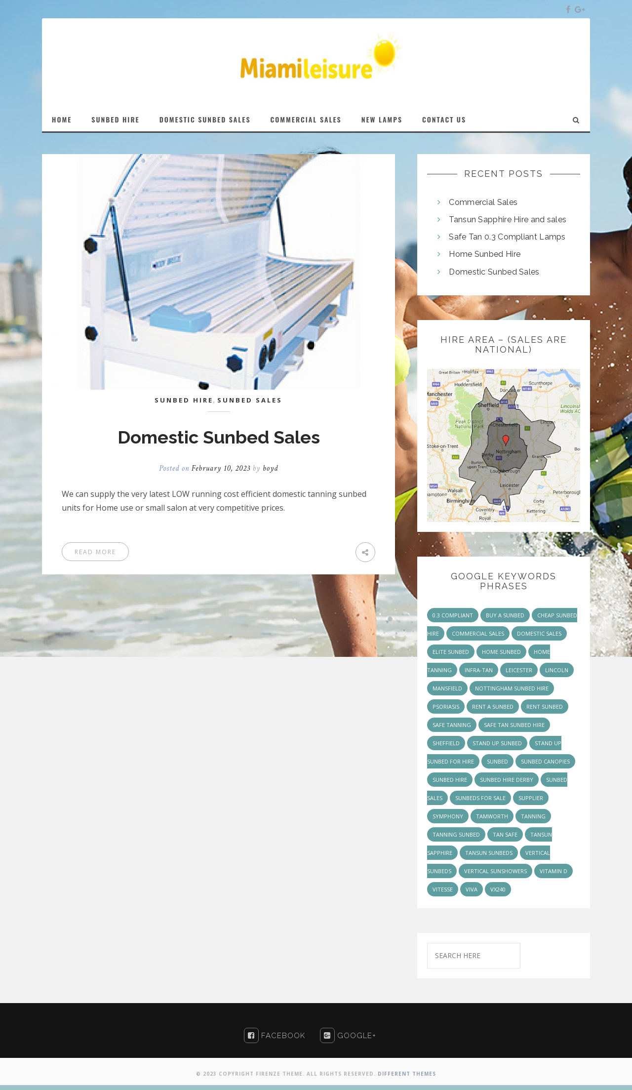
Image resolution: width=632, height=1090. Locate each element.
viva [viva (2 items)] (471, 889)
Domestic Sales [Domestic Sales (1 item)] (539, 633)
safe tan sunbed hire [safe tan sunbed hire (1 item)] (514, 724)
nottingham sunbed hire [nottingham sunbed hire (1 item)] (512, 688)
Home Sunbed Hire (484, 254)
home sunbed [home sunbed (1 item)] (501, 651)
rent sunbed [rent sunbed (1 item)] (544, 706)
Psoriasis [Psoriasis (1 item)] (446, 706)
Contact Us (444, 119)
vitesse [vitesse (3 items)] (443, 889)
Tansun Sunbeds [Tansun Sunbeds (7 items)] (489, 852)
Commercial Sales (306, 119)
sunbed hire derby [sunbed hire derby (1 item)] (506, 779)
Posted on (206, 468)
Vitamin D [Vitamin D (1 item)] (553, 871)
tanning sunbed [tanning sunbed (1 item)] (456, 834)
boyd (270, 468)
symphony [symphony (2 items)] (448, 816)
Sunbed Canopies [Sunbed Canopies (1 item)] (545, 761)
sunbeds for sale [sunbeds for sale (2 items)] (480, 798)
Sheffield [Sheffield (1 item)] (446, 743)
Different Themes (407, 1073)
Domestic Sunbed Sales (205, 119)
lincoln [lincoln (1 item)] (556, 670)
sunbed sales (249, 400)
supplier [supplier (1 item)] (530, 798)
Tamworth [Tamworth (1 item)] (492, 816)
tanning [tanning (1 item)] (533, 816)
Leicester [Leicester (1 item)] (519, 670)
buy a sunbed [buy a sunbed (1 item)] (505, 615)
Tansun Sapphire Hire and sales (507, 219)
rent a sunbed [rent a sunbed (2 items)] (493, 706)
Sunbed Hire (115, 119)
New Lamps (381, 119)
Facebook (274, 1035)
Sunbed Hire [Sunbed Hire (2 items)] (450, 779)
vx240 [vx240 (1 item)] (498, 889)
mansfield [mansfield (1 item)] (447, 688)
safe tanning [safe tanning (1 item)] (452, 724)
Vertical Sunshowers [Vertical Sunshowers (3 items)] (495, 871)
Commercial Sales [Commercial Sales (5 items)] (478, 633)
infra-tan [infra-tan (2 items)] (479, 670)
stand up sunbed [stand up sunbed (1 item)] (497, 743)
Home (62, 119)
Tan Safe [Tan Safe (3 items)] (505, 834)
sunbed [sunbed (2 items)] (497, 761)
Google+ (348, 1035)
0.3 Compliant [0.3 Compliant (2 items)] (453, 615)
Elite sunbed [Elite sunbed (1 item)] (451, 651)
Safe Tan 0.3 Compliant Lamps (507, 237)
